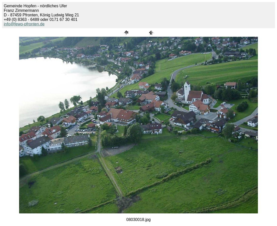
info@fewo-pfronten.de (24, 24)
